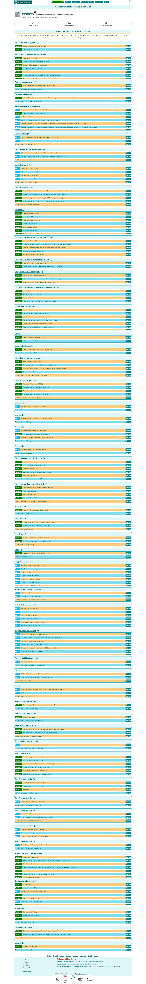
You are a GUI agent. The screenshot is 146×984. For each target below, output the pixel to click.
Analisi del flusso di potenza (25, 43)
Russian (75, 956)
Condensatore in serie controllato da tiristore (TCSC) (35, 287)
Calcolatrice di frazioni (77, 964)
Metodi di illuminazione (24, 605)
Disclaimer (26, 965)
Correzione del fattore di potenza (27, 358)
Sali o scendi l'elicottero (24, 726)
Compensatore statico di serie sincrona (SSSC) (33, 237)
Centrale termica (21, 165)
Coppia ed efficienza (23, 346)
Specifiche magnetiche (23, 779)
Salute (92, 2)
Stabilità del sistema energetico (27, 854)
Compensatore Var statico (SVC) (27, 272)
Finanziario (84, 2)
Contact (25, 962)
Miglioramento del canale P (25, 631)
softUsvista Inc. (81, 974)
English (49, 956)
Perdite (17, 670)
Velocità (18, 943)
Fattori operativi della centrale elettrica (30, 484)
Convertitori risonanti (23, 306)
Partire (128, 46)
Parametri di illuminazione (25, 658)
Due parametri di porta (24, 380)
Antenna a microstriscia (24, 82)
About (25, 959)
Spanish (55, 956)
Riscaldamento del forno (24, 701)
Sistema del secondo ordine (25, 741)
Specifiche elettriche (22, 753)
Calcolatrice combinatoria (113, 966)
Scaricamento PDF (58, 2)
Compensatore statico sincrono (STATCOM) (32, 260)
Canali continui (21, 134)
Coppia (17, 334)
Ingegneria (76, 2)
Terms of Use (27, 968)
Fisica (106, 2)
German (68, 956)
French (62, 956)
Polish (90, 956)
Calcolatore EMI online (81, 961)
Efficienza (19, 403)
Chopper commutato (23, 187)
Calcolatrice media (90, 964)
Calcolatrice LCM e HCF (79, 966)
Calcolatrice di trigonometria (96, 966)
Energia (18, 415)
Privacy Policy (27, 971)
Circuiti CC (19, 210)
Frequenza (19, 506)
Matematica (99, 2)
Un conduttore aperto (23, 927)
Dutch (96, 956)
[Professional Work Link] (35, 13)
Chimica (68, 2)
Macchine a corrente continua (26, 589)
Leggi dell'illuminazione (24, 562)
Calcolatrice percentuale (95, 961)
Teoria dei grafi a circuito (25, 881)
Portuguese (83, 956)
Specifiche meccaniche (23, 798)
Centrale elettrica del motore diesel (28, 149)
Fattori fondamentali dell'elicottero (28, 458)
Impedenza (19, 534)
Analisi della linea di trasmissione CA (29, 55)
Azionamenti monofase (24, 94)
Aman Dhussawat (27, 13)
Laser (17, 550)
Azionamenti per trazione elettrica (28, 106)
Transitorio (19, 908)
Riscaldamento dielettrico (25, 714)
